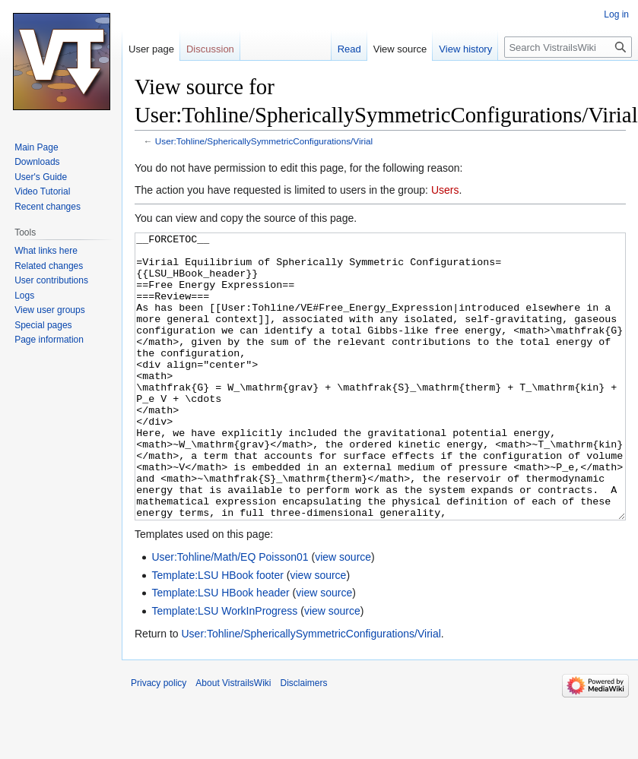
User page (151, 49)
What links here (46, 250)
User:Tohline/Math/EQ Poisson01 (229, 614)
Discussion (210, 49)
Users (445, 190)
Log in (616, 14)
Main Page (36, 147)
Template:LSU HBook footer (217, 632)
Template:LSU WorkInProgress (224, 668)
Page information (49, 339)
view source (343, 614)
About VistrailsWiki (233, 740)
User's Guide (40, 177)
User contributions (51, 280)
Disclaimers (304, 740)
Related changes (48, 266)
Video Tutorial (42, 191)
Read (349, 49)
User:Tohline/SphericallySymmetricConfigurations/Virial (264, 141)
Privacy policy (158, 740)
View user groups (49, 310)
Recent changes (47, 206)
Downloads (36, 162)
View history (465, 49)
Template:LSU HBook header (220, 650)
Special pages (42, 325)
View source (400, 49)
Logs (24, 295)
